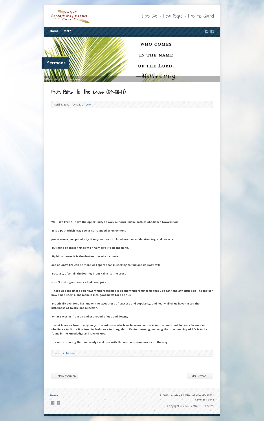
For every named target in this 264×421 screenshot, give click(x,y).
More (67, 31)
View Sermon (74, 79)
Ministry (59, 79)
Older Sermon (200, 376)
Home (54, 31)
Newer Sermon (65, 376)
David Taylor (84, 104)
